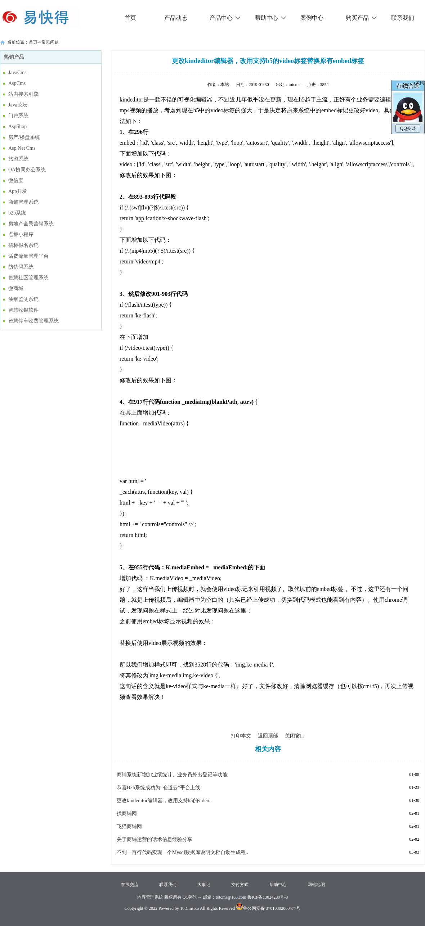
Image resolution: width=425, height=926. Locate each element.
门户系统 (18, 115)
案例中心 (311, 18)
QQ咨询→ (192, 897)
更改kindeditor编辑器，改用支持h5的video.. (164, 800)
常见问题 (50, 42)
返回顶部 (268, 735)
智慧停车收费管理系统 (33, 321)
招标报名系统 (23, 245)
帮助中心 (270, 18)
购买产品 (361, 18)
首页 (130, 18)
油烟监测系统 (23, 299)
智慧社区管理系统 (28, 277)
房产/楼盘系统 (24, 137)
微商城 (15, 288)
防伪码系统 (20, 267)
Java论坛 (17, 105)
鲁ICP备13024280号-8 (267, 897)
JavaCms (17, 72)
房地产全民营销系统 (31, 223)
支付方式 (240, 884)
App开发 (17, 191)
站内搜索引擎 (23, 94)
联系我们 (402, 18)
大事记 (203, 884)
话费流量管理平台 (28, 256)
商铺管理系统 (23, 202)
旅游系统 (18, 159)
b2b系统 (17, 213)
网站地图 (316, 884)
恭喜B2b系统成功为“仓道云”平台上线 (158, 787)
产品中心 (225, 18)
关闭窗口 (295, 735)
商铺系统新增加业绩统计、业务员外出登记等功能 (172, 774)
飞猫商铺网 (129, 826)
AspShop (17, 126)
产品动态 (175, 18)
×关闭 (418, 82)
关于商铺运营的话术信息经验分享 (154, 839)
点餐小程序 (20, 234)
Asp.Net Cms (21, 148)
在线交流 (129, 884)
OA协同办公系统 (27, 169)
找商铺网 (127, 813)
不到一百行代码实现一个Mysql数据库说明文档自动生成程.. (182, 852)
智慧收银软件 (23, 310)
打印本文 (241, 735)
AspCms (17, 83)
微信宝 (15, 180)
